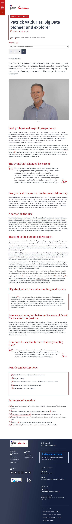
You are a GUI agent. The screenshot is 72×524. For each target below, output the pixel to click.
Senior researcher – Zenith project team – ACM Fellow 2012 (39, 425)
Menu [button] (2, 2)
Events (17, 37)
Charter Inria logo (28, 457)
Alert (59, 517)
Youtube (26, 472)
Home (11, 37)
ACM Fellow (20, 378)
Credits (49, 509)
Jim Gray (62, 276)
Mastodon (15, 472)
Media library (28, 455)
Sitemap (45, 509)
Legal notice (46, 520)
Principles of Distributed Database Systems (38, 411)
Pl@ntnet (15, 297)
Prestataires (13, 457)
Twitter (19, 472)
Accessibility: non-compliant (50, 517)
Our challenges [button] (2, 8)
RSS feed (29, 472)
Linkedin (11, 472)
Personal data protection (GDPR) (51, 511)
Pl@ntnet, (15, 422)
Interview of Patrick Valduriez (21, 414)
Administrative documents (49, 514)
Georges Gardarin (17, 276)
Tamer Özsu (41, 278)
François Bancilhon (33, 276)
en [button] (2, 12)
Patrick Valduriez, (16, 425)
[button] (11, 51)
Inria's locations (14, 462)
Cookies (59, 514)
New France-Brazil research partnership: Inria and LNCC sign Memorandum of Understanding (38, 406)
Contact (52, 520)
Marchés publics (14, 459)
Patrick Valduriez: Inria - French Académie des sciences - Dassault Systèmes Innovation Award (38, 417)
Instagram (22, 472)
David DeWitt (51, 276)
